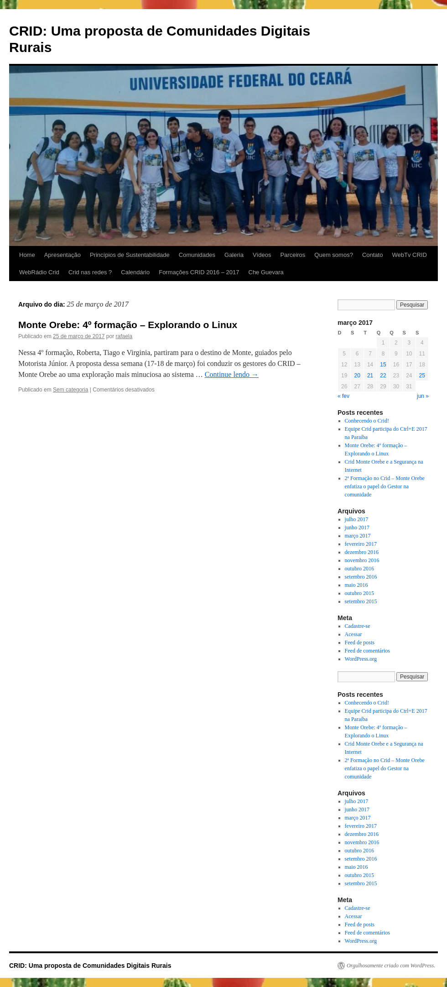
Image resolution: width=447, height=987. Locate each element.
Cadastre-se (357, 626)
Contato (372, 254)
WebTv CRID (409, 254)
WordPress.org (361, 659)
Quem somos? (333, 254)
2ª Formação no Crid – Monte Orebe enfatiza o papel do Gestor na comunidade (385, 486)
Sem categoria (70, 389)
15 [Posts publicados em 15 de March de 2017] (383, 364)
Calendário (135, 272)
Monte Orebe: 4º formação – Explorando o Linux (127, 324)
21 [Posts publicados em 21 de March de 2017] (370, 375)
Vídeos (262, 254)
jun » (423, 396)
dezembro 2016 (362, 552)
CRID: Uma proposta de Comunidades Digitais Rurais (90, 965)
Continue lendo (232, 374)
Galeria (234, 254)
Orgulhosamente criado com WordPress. (391, 965)
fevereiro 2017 (361, 544)
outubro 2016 (359, 568)
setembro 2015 (361, 601)
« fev (343, 396)
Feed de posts (359, 642)
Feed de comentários (367, 651)
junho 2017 (357, 527)
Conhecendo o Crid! (367, 421)
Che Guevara (266, 272)
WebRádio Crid (39, 272)
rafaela (124, 336)
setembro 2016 (361, 577)
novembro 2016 (362, 560)
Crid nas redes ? (90, 272)
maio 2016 (356, 585)
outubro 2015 (359, 593)
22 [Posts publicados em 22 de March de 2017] (383, 375)
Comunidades (197, 254)
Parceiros (292, 254)
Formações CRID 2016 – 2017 (199, 272)
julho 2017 (357, 519)
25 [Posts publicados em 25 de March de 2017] (422, 375)
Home (27, 254)
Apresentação (62, 254)
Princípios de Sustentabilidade (130, 254)
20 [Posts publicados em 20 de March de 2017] (357, 375)
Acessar (353, 634)
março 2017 (358, 536)
